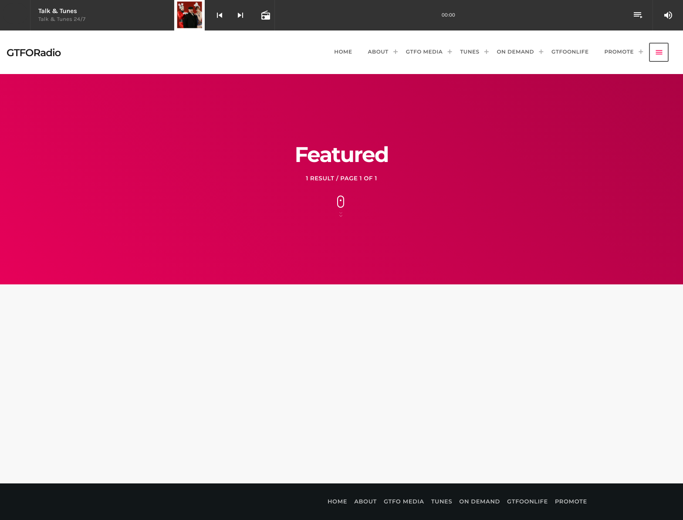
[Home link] (34, 52)
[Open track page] (264, 15)
